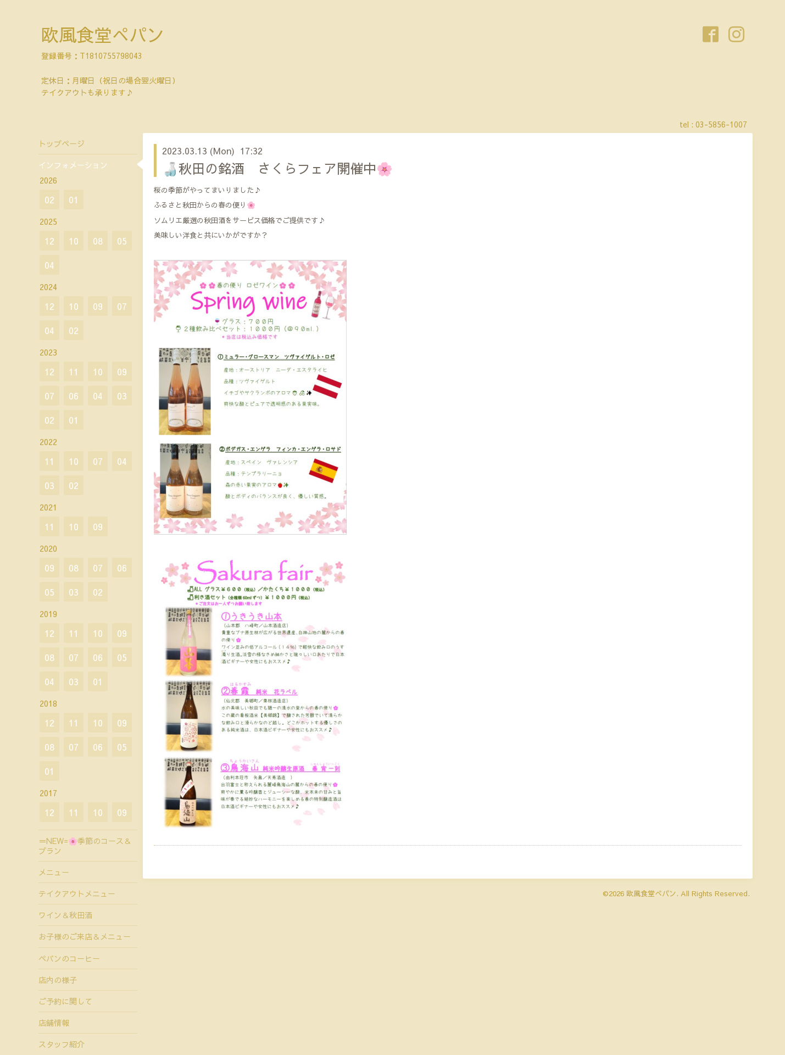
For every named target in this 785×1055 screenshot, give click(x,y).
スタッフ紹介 (61, 1044)
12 (49, 241)
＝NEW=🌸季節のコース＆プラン (84, 845)
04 (49, 265)
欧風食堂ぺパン (102, 34)
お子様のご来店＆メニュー (84, 936)
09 (98, 306)
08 (98, 241)
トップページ (61, 143)
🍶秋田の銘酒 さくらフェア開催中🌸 (277, 168)
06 (74, 396)
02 (49, 199)
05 (122, 241)
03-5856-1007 (721, 124)
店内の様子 (57, 979)
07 (122, 306)
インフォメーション (73, 164)
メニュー (53, 872)
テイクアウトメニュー (76, 893)
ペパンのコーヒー (69, 958)
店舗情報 (53, 1022)
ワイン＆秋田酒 (65, 914)
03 (122, 396)
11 (74, 371)
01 (74, 199)
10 (74, 241)
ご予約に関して (65, 1001)
